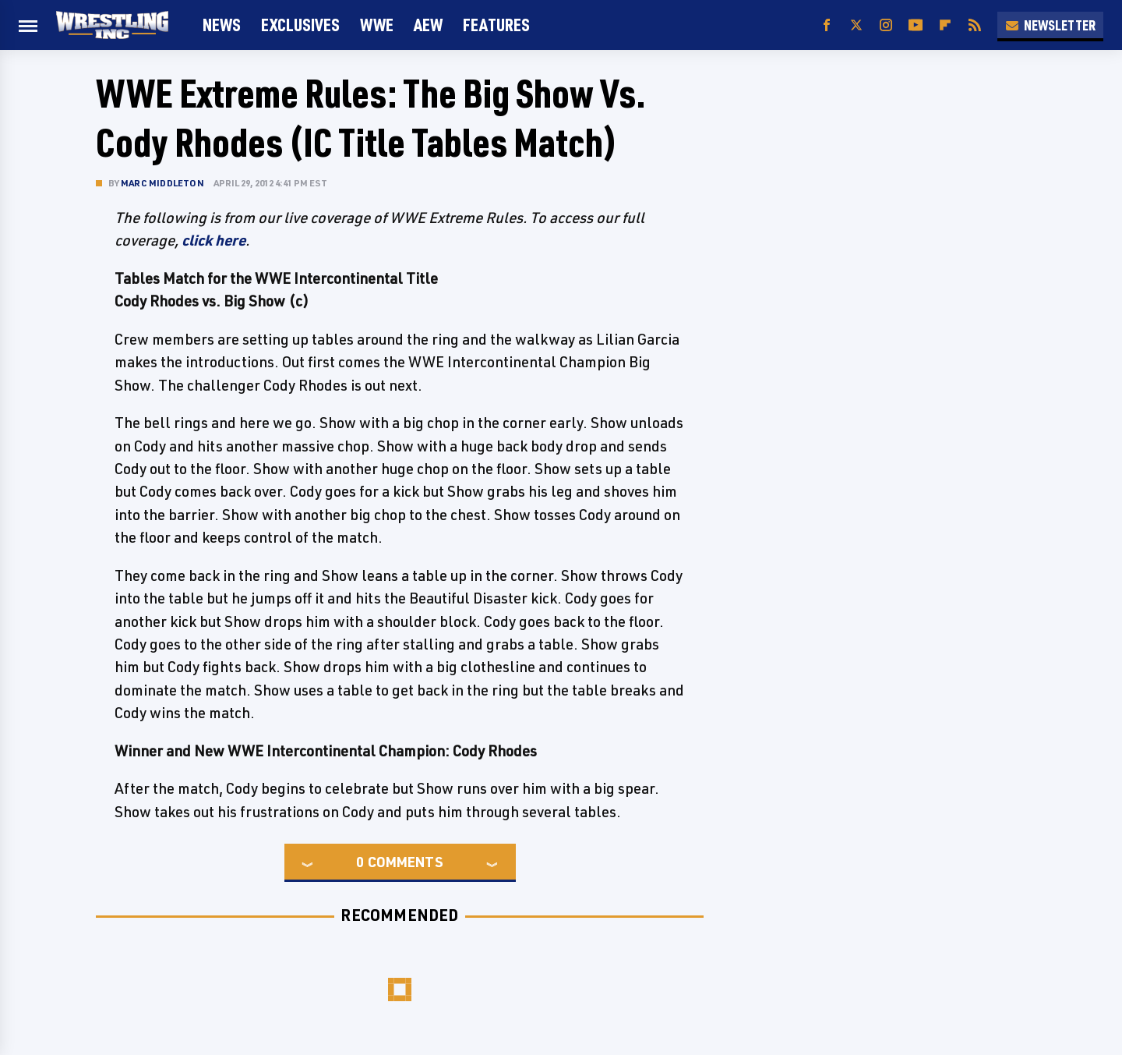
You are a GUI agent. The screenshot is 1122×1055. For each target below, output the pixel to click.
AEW (428, 24)
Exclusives (300, 24)
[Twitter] (856, 25)
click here (213, 240)
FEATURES (496, 24)
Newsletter (1050, 25)
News (222, 24)
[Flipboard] (945, 25)
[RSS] (975, 25)
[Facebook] (827, 25)
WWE (376, 24)
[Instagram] (886, 25)
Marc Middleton (162, 183)
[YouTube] (916, 25)
